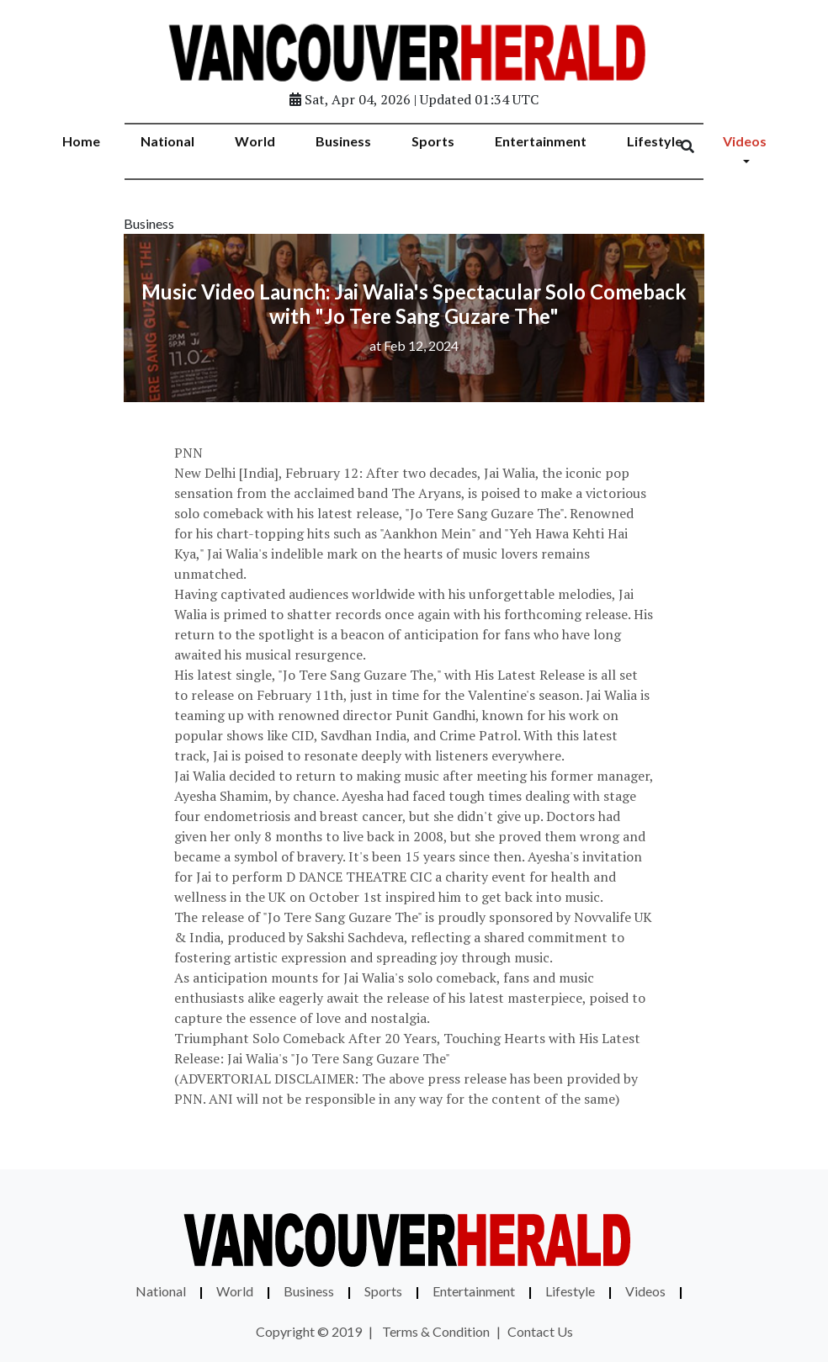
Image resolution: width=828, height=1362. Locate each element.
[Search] (698, 147)
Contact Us (540, 1331)
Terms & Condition (436, 1331)
